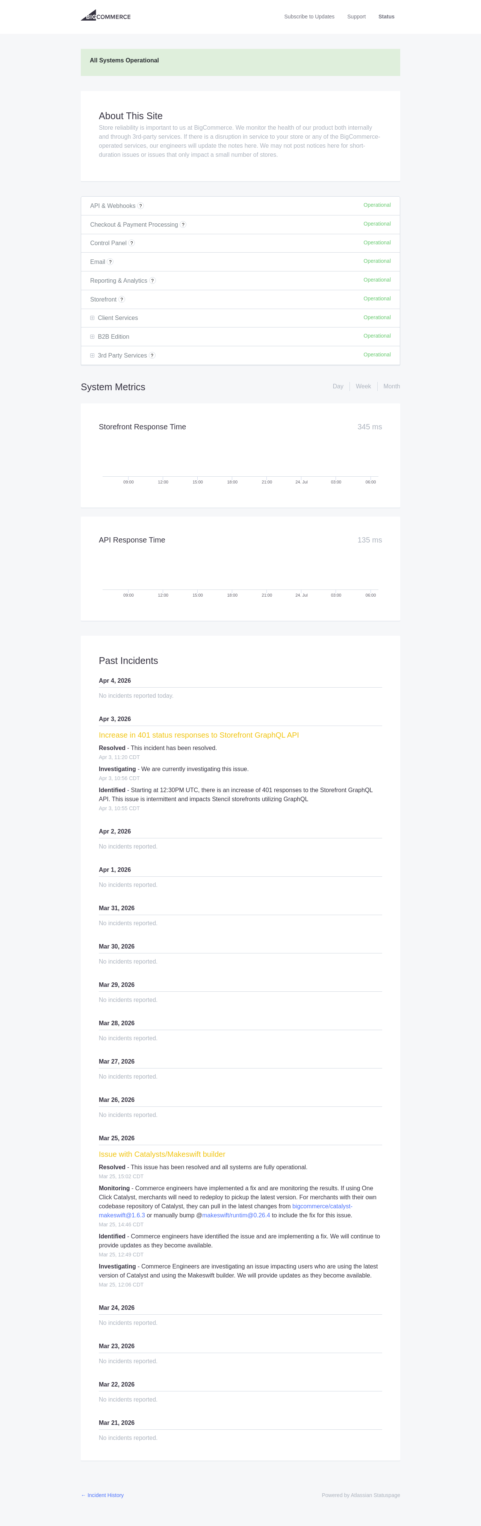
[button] (309, 16)
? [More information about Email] (110, 262)
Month (392, 386)
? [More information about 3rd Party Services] (152, 355)
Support (356, 17)
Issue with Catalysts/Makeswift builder (162, 1154)
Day (338, 386)
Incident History (102, 1495)
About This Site (131, 116)
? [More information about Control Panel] (131, 243)
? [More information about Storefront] (121, 299)
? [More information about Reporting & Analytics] (152, 280)
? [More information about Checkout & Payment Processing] (183, 224)
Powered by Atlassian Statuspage (361, 1495)
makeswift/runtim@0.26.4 (236, 1215)
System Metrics (113, 387)
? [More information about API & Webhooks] (140, 206)
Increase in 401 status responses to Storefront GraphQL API (199, 735)
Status (386, 17)
